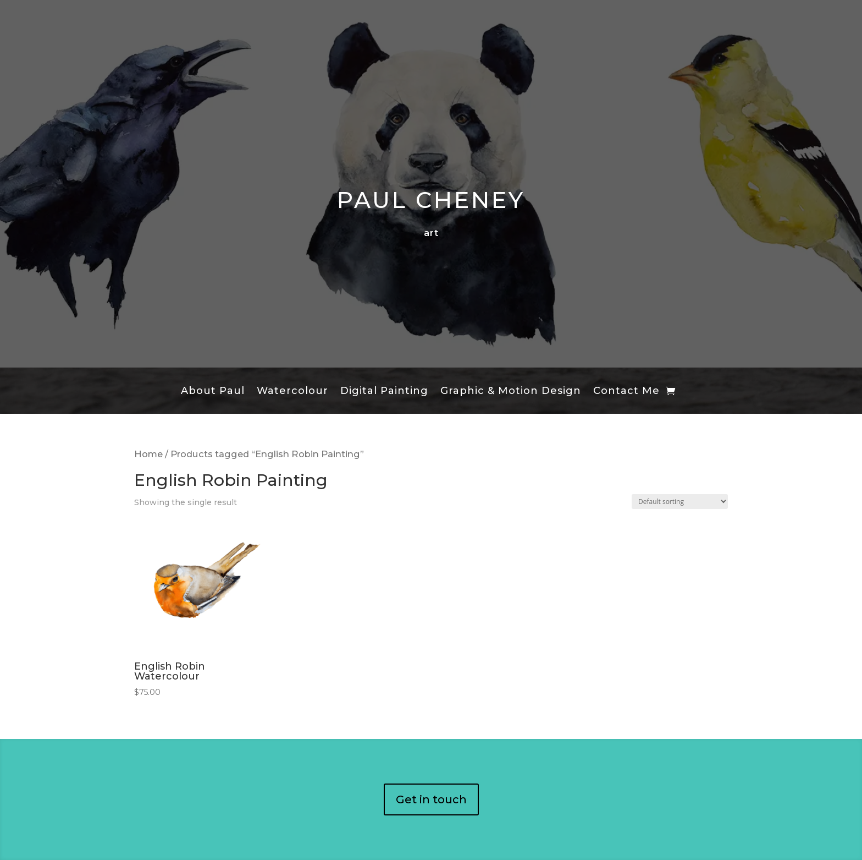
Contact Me (626, 392)
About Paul (213, 392)
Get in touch (431, 799)
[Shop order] (680, 501)
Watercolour (292, 392)
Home (148, 453)
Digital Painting (384, 392)
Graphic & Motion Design (510, 392)
